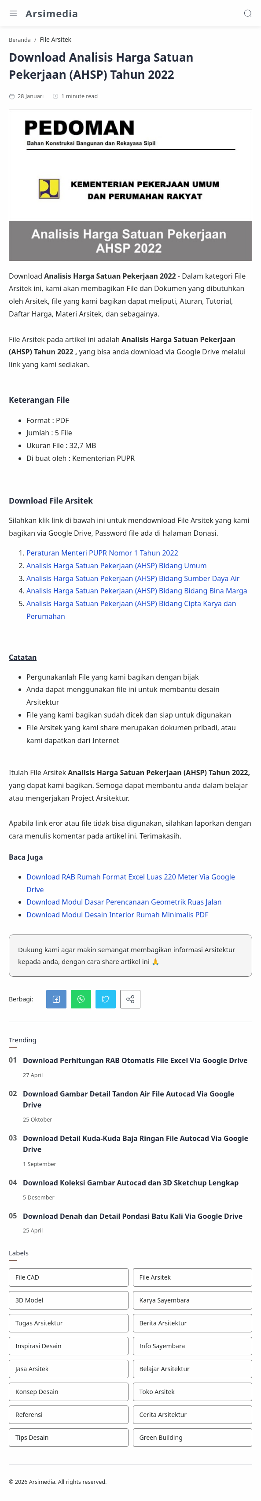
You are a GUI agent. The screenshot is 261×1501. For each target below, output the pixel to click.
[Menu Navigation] (13, 13)
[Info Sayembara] (193, 1346)
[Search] (247, 13)
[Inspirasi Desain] (69, 1346)
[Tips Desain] (69, 1437)
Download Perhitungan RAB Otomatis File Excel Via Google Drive (135, 1060)
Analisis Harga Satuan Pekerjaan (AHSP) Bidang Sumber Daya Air (132, 578)
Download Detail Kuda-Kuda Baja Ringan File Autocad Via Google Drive (136, 1144)
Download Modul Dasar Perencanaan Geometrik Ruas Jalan (124, 902)
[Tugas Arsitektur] (69, 1323)
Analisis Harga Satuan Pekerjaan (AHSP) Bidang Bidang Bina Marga (136, 591)
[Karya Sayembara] (193, 1300)
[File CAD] (69, 1277)
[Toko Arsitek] (193, 1392)
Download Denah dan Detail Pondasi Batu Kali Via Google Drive (133, 1216)
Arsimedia (52, 13)
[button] (56, 999)
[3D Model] (69, 1300)
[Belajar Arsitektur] (193, 1369)
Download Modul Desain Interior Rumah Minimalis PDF (117, 915)
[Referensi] (69, 1414)
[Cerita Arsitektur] (193, 1414)
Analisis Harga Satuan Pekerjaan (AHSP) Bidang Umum (116, 565)
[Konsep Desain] (69, 1392)
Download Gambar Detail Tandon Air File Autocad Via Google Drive (129, 1099)
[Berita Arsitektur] (193, 1323)
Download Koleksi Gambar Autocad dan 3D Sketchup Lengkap (131, 1183)
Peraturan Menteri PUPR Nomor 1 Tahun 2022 (102, 553)
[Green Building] (193, 1437)
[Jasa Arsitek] (69, 1369)
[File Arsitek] (193, 1277)
